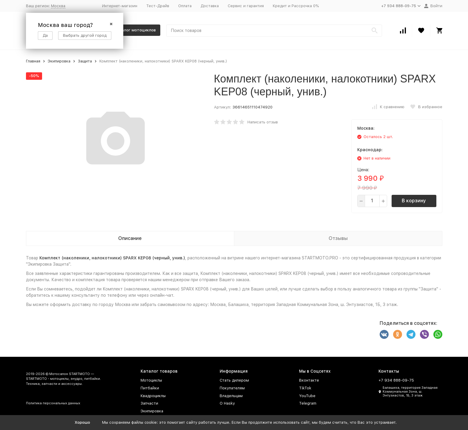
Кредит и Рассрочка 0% (296, 6)
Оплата (185, 6)
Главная (33, 61)
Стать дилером (234, 380)
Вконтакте (309, 380)
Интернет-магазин (119, 6)
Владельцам (231, 396)
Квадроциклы (153, 396)
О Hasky (227, 403)
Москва (58, 6)
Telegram (307, 403)
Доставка (210, 6)
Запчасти (149, 403)
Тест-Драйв (157, 6)
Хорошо (82, 422)
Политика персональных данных (53, 403)
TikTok (305, 388)
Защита (85, 61)
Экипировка (59, 61)
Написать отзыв (262, 122)
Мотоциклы (151, 380)
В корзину (414, 200)
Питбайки (150, 388)
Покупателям (232, 388)
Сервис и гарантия (246, 6)
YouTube (307, 396)
